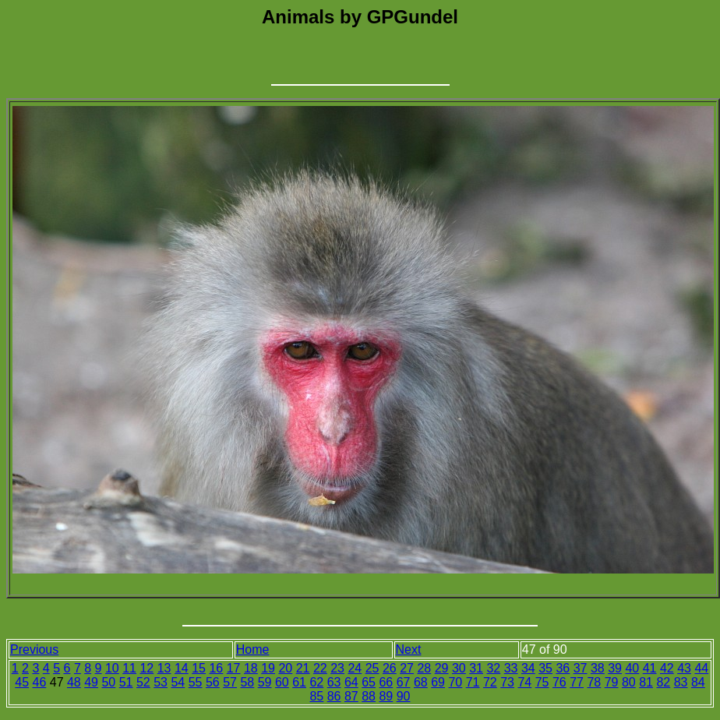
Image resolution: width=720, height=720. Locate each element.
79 (612, 682)
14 (182, 668)
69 (438, 682)
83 (681, 682)
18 (251, 668)
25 (372, 668)
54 (178, 682)
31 (476, 668)
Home (253, 649)
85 (316, 696)
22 (320, 668)
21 (303, 668)
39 (615, 668)
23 (337, 668)
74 (524, 682)
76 (559, 682)
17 (234, 668)
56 (213, 682)
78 (594, 682)
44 (701, 668)
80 (629, 682)
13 (164, 668)
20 (285, 668)
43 (684, 668)
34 (528, 668)
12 (146, 668)
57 (230, 682)
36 (563, 668)
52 (143, 682)
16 (216, 668)
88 (369, 696)
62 (316, 682)
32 (493, 668)
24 (355, 668)
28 (424, 668)
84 (698, 682)
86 (334, 696)
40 (632, 668)
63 (334, 682)
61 (299, 682)
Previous (34, 649)
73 (507, 682)
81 (646, 682)
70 (455, 682)
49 (91, 682)
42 (667, 668)
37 (581, 668)
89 (386, 696)
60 (282, 682)
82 (663, 682)
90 (404, 696)
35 (545, 668)
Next (409, 649)
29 (442, 668)
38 (598, 668)
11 (129, 668)
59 (265, 682)
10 (112, 668)
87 (351, 696)
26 (390, 668)
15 (199, 668)
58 (247, 682)
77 (577, 682)
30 (459, 668)
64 (351, 682)
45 (22, 682)
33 (511, 668)
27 (407, 668)
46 (39, 682)
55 (196, 682)
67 (404, 682)
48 (74, 682)
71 (473, 682)
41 (650, 668)
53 (161, 682)
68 (421, 682)
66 (386, 682)
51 (126, 682)
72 (490, 682)
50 (108, 682)
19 (268, 668)
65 (369, 682)
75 (542, 682)
